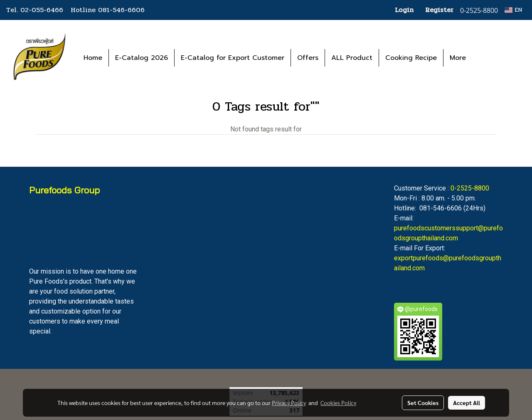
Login (404, 10)
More (458, 58)
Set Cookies (422, 402)
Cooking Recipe (411, 58)
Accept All (466, 402)
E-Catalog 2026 (141, 58)
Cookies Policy (338, 402)
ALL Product (351, 58)
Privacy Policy (289, 402)
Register (439, 10)
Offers (307, 58)
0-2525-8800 (470, 188)
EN (513, 9)
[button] (484, 57)
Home (93, 58)
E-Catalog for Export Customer (232, 58)
